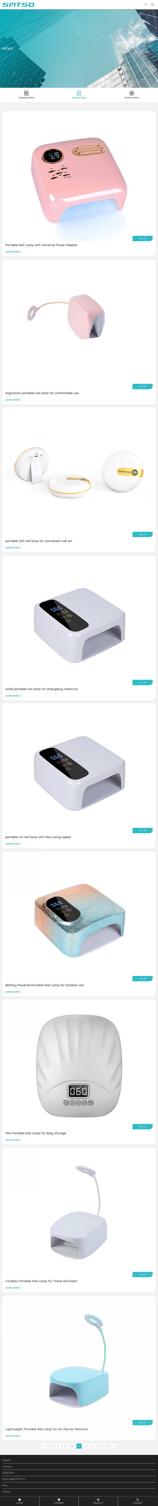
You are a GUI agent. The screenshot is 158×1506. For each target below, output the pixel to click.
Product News (131, 95)
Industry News (79, 95)
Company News (26, 95)
